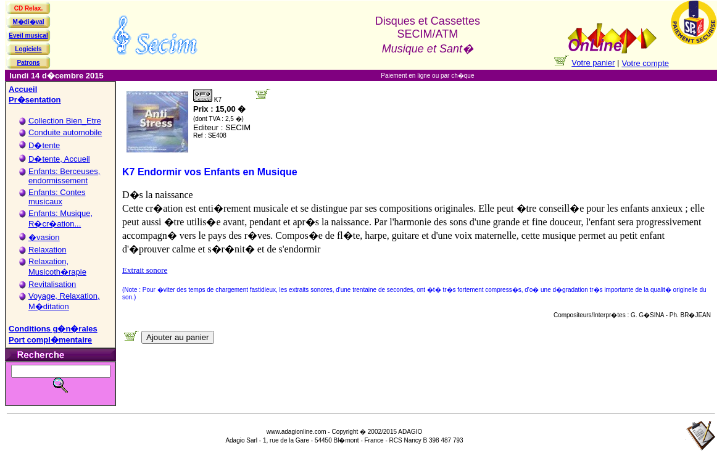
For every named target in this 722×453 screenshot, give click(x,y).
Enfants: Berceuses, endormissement (64, 176)
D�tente (44, 145)
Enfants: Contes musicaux (57, 197)
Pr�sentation (35, 99)
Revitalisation (52, 284)
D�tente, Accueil (59, 159)
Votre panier (593, 62)
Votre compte (645, 63)
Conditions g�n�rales (53, 328)
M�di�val (28, 22)
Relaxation (47, 249)
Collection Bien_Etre (64, 120)
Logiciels (28, 49)
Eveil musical (28, 35)
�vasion (44, 237)
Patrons (28, 62)
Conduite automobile (65, 132)
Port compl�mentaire (50, 339)
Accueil (23, 89)
